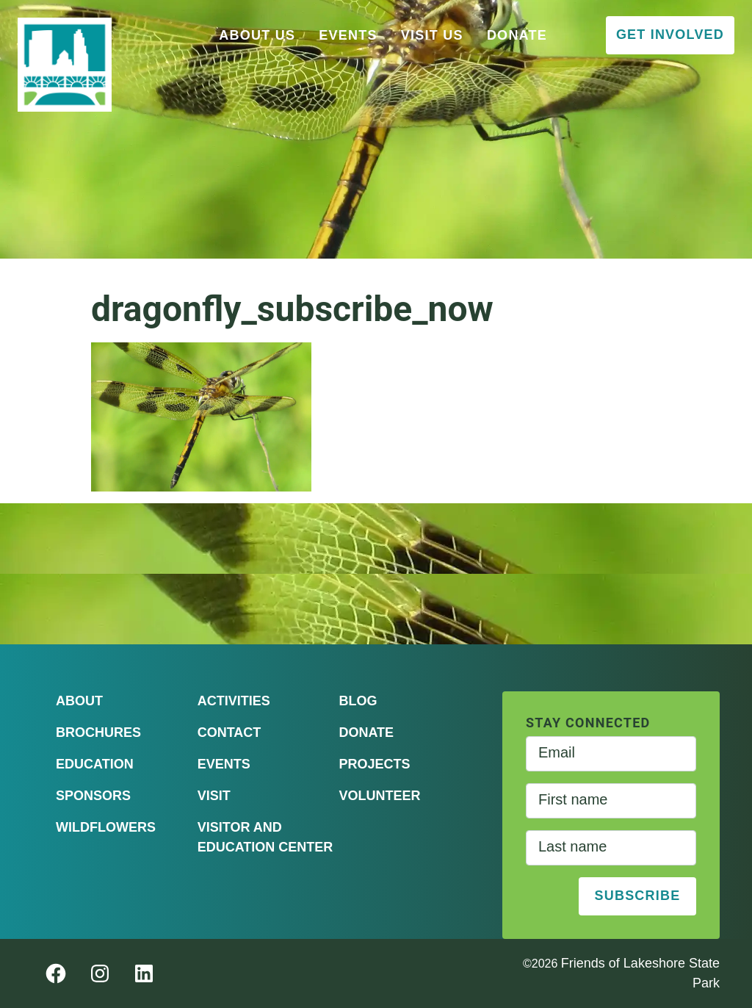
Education (95, 764)
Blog (358, 701)
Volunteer (379, 795)
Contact (229, 732)
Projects (374, 764)
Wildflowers (106, 827)
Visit (214, 795)
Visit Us (432, 35)
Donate (517, 35)
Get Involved (670, 34)
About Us (257, 35)
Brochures (98, 732)
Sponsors (93, 795)
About (79, 701)
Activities (234, 701)
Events (348, 35)
